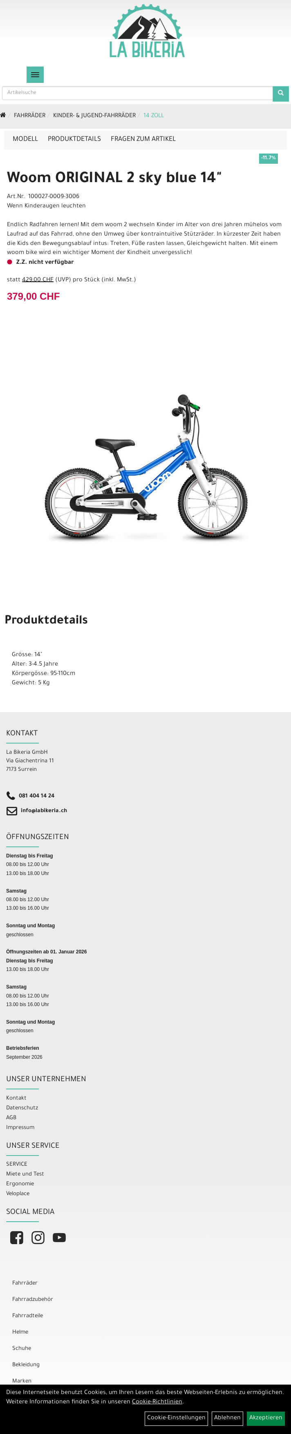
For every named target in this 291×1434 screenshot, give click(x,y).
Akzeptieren (265, 1418)
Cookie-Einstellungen (176, 1418)
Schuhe (21, 1349)
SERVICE (16, 1165)
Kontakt (16, 1099)
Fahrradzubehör (32, 1300)
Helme (20, 1332)
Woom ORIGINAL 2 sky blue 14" (114, 179)
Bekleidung (26, 1365)
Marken (21, 1381)
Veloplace (17, 1194)
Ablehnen (227, 1418)
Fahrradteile (27, 1316)
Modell (25, 139)
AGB (11, 1118)
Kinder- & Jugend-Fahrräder (94, 116)
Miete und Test (25, 1174)
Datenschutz (22, 1108)
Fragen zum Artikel (143, 139)
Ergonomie (20, 1184)
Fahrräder (29, 116)
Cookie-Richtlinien (157, 1402)
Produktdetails (74, 139)
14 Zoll (153, 116)
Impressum (20, 1128)
